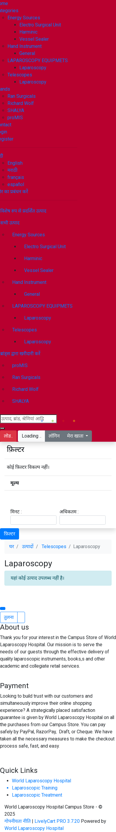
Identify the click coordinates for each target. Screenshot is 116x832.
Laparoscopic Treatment (37, 795)
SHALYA (15, 110)
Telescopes (19, 75)
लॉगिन (54, 436)
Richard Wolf (20, 103)
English (15, 163)
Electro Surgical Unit (40, 25)
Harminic (28, 32)
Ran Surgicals (21, 96)
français (15, 177)
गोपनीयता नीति (18, 821)
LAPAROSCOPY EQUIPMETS (37, 60)
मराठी (12, 170)
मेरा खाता (76, 436)
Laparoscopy (32, 67)
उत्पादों (27, 546)
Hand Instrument (24, 46)
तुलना (9, 617)
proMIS (15, 117)
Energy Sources (23, 18)
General (27, 53)
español (15, 184)
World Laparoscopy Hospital (41, 781)
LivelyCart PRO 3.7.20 (57, 821)
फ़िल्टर (9, 534)
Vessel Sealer (34, 39)
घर (11, 546)
